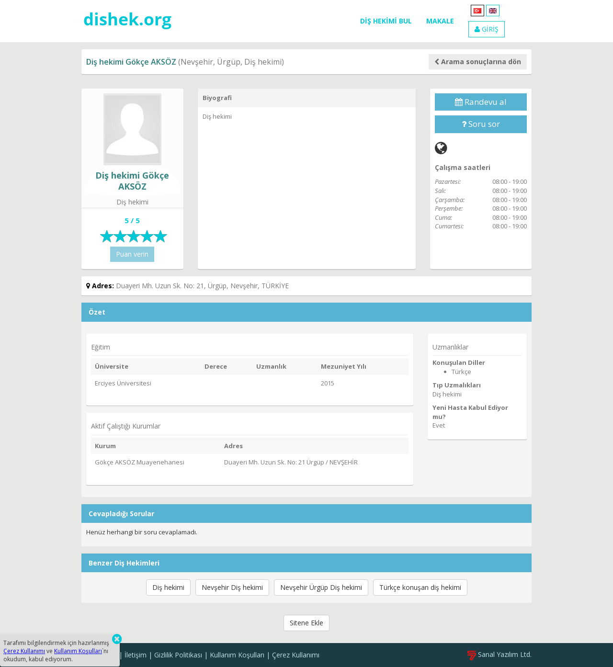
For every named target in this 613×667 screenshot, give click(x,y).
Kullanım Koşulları (237, 654)
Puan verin (132, 254)
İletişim (136, 654)
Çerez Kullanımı (295, 654)
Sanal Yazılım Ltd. (499, 654)
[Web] (441, 148)
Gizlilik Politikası (178, 654)
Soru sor (481, 123)
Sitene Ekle (306, 622)
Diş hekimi (168, 587)
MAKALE (440, 20)
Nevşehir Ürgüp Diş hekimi (321, 587)
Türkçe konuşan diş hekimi (420, 587)
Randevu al (481, 101)
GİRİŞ (487, 29)
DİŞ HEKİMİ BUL (386, 20)
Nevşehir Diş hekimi (232, 587)
